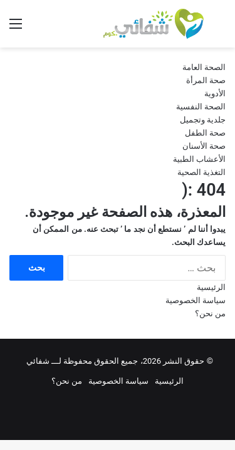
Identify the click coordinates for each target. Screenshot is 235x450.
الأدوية (215, 93)
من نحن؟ (210, 313)
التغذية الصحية (201, 172)
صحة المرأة (206, 80)
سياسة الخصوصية (195, 300)
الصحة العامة (204, 67)
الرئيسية (211, 287)
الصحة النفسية (201, 106)
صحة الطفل (205, 133)
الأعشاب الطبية (199, 159)
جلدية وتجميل (203, 119)
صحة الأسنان (204, 146)
